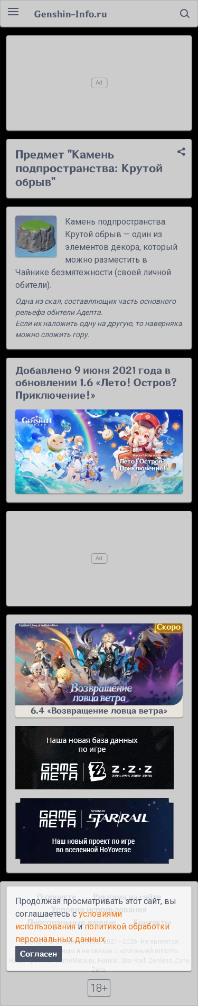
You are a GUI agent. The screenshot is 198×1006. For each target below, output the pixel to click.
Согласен (38, 953)
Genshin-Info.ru (70, 13)
